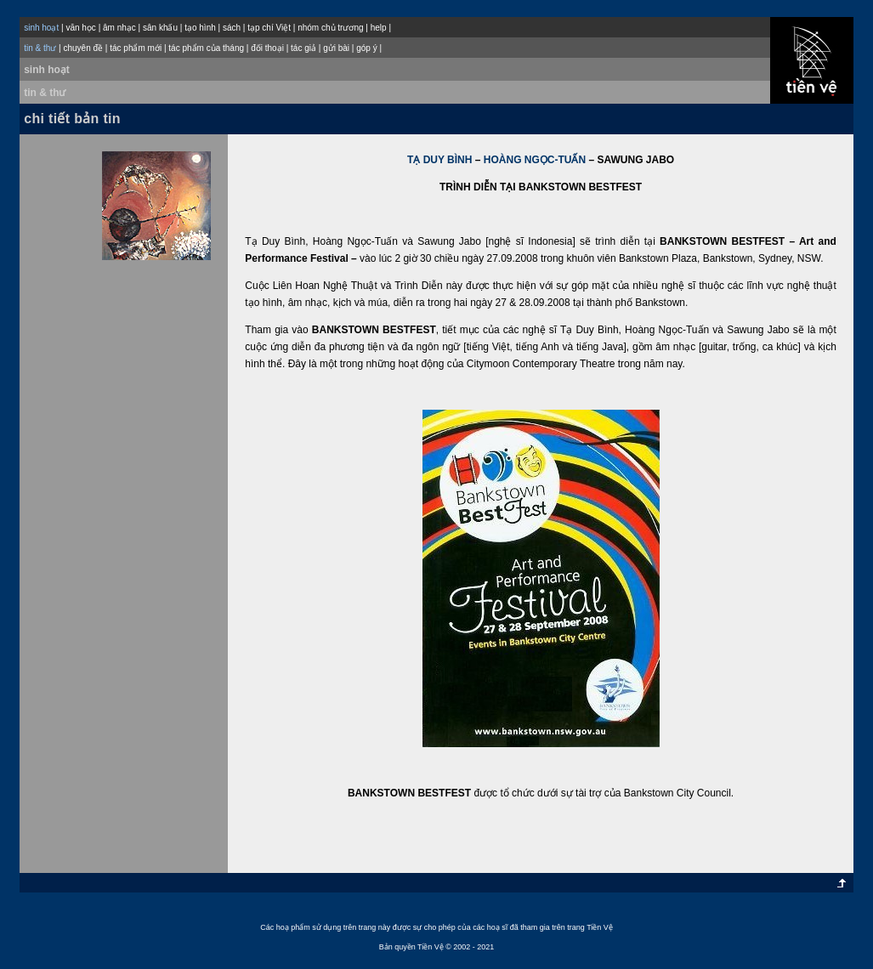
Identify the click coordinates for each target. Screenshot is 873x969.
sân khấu (160, 27)
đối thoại (267, 48)
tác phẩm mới (136, 48)
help (379, 27)
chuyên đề (83, 48)
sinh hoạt (47, 70)
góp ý (366, 48)
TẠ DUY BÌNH (439, 160)
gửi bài (336, 48)
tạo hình (200, 27)
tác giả (303, 48)
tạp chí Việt (269, 27)
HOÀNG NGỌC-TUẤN (535, 160)
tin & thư (44, 93)
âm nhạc (119, 27)
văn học (80, 27)
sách (232, 27)
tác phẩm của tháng (206, 48)
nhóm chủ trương (330, 27)
